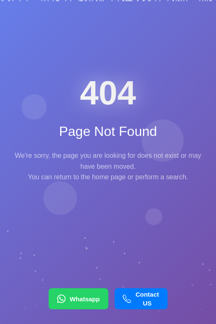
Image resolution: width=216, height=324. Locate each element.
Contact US (141, 299)
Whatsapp (78, 299)
